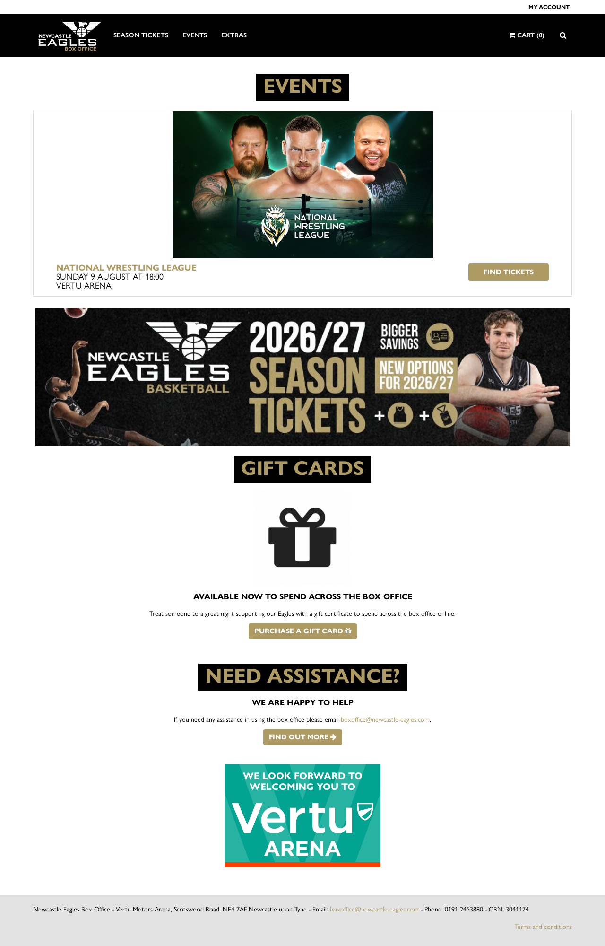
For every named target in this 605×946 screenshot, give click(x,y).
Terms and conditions (543, 927)
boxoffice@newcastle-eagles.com (385, 720)
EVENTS (302, 86)
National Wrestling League (126, 268)
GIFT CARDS (302, 468)
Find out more (303, 737)
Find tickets (509, 272)
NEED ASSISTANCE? (302, 676)
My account (549, 6)
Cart (526, 35)
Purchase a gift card (302, 631)
